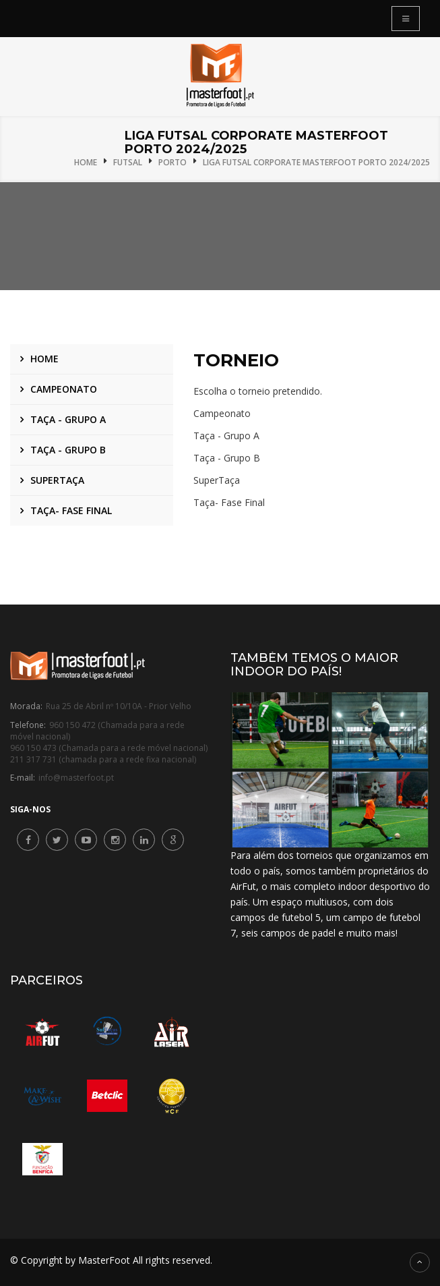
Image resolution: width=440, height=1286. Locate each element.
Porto (172, 162)
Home (85, 162)
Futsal (127, 162)
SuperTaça (57, 480)
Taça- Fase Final (71, 510)
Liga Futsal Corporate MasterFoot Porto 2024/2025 (316, 162)
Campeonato (63, 389)
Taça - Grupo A (68, 419)
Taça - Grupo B (68, 449)
